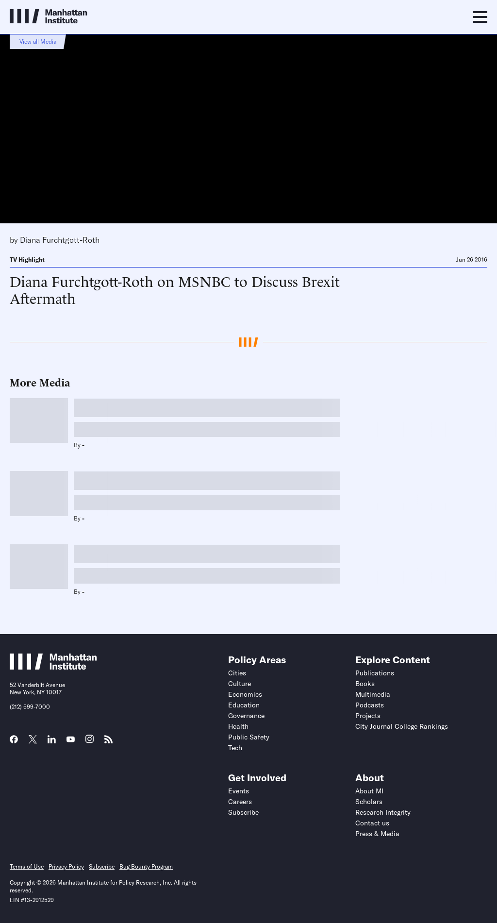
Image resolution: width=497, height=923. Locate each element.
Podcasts (369, 705)
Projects (368, 715)
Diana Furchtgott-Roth (59, 240)
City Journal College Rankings (401, 726)
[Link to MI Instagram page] (89, 742)
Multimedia (372, 694)
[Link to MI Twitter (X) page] (33, 740)
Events (238, 791)
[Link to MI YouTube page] (70, 740)
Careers (240, 801)
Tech (235, 747)
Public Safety (248, 737)
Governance (246, 715)
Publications (374, 673)
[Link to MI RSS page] (108, 742)
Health (238, 726)
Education (244, 705)
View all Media (37, 41)
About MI (369, 791)
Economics (245, 694)
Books (365, 683)
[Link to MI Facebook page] (14, 742)
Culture (239, 683)
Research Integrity (383, 812)
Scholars (368, 801)
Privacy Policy (66, 866)
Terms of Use (27, 866)
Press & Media (377, 833)
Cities (237, 673)
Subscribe (243, 812)
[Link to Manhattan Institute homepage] (53, 667)
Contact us (372, 823)
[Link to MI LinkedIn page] (52, 742)
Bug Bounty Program (146, 866)
